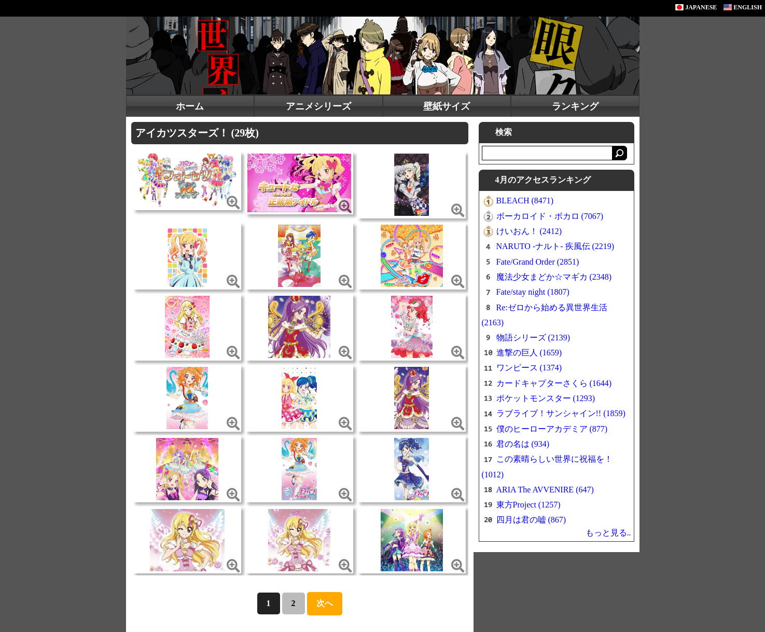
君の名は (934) (523, 443)
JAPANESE (696, 7)
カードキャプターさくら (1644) (554, 383)
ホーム (190, 106)
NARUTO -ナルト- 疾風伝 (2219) (555, 246)
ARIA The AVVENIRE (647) (545, 489)
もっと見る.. (608, 532)
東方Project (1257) (528, 504)
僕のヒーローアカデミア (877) (552, 428)
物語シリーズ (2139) (533, 337)
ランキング (575, 106)
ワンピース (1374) (529, 367)
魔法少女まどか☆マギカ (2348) (554, 276)
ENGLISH (743, 7)
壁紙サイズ (446, 106)
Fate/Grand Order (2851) (537, 261)
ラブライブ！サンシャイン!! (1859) (560, 413)
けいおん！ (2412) (529, 231)
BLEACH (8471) (525, 200)
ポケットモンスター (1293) (545, 398)
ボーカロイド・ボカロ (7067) (550, 216)
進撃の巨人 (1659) (529, 352)
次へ (324, 603)
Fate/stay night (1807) (532, 291)
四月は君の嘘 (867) (531, 519)
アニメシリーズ (318, 106)
